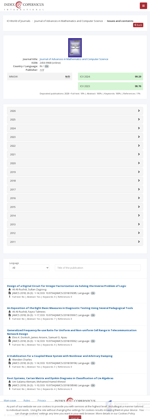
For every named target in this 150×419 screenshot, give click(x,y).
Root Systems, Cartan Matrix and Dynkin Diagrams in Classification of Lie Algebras (60, 378)
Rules (27, 400)
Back (138, 25)
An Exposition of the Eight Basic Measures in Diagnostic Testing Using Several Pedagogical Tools (70, 308)
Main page (10, 400)
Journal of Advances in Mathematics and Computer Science (68, 21)
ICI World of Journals (18, 21)
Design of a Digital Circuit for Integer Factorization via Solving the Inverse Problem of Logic (66, 286)
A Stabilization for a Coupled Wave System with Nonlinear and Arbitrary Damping (60, 356)
